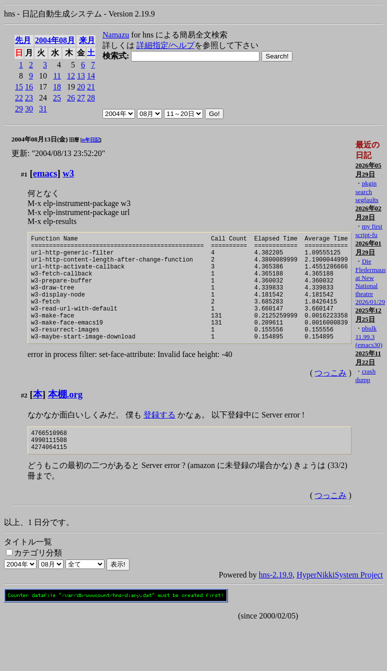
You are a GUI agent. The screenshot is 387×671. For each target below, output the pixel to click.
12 (71, 76)
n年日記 (91, 139)
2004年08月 (55, 40)
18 (57, 86)
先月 (23, 40)
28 (91, 98)
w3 (68, 173)
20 (81, 86)
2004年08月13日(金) (40, 139)
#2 (24, 418)
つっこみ (330, 395)
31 (43, 108)
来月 (87, 40)
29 (19, 108)
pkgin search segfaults (367, 192)
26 (71, 98)
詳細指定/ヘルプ (165, 45)
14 (91, 76)
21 (91, 86)
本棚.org (65, 417)
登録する (160, 437)
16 (29, 86)
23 (29, 98)
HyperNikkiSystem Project (339, 602)
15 (19, 86)
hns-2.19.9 (276, 602)
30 (29, 108)
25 (57, 98)
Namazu (115, 34)
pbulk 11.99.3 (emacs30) (369, 336)
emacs (45, 173)
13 (81, 76)
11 (57, 76)
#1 (24, 174)
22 (19, 98)
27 (81, 98)
